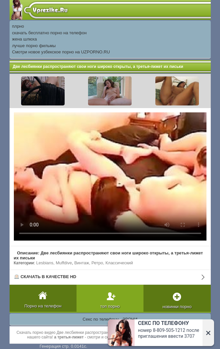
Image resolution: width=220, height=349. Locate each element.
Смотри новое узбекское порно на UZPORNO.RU (61, 51)
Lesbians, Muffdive (54, 262)
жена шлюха (24, 39)
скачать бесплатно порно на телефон (49, 32)
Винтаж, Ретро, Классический (103, 262)
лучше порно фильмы (34, 45)
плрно (18, 26)
